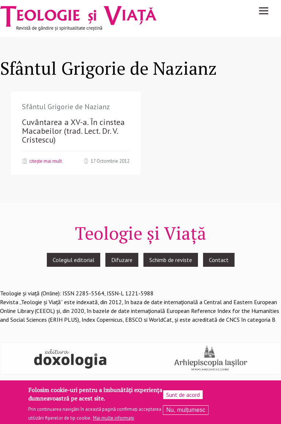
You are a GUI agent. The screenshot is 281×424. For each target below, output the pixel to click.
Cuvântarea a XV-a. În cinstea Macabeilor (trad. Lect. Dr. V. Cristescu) (73, 131)
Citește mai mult (45, 161)
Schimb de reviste (170, 259)
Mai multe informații (113, 418)
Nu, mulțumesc (185, 410)
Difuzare (121, 259)
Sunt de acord (183, 394)
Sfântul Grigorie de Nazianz (66, 106)
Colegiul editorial (73, 259)
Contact (219, 259)
